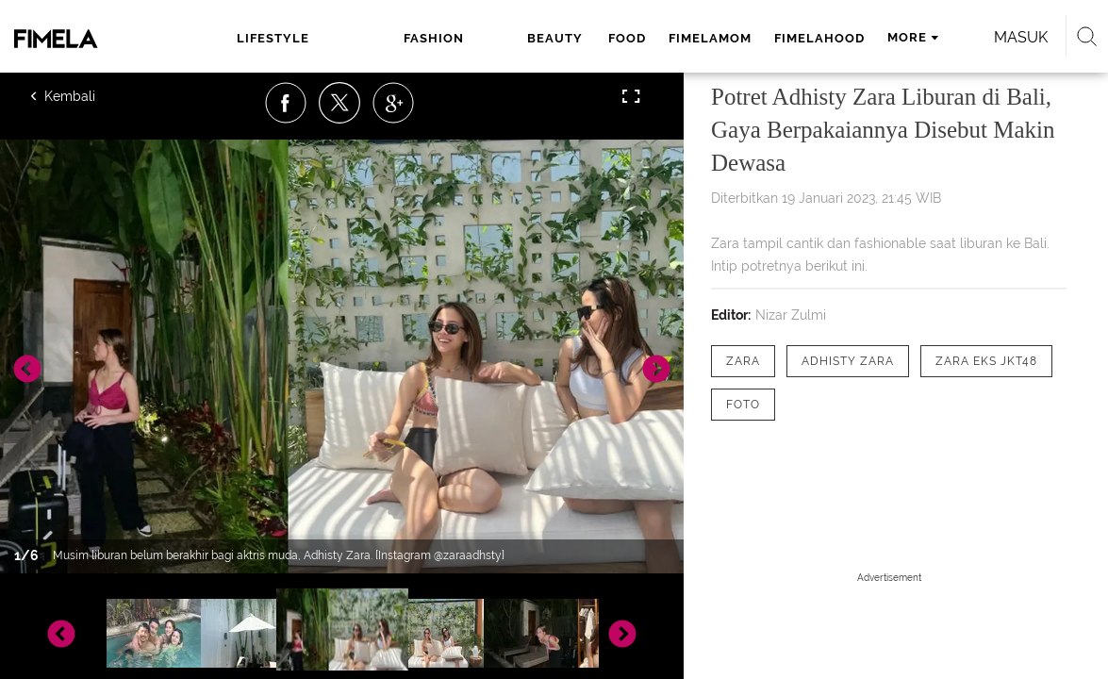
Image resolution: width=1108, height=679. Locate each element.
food (497, 38)
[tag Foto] (743, 404)
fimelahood (689, 38)
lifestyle (257, 38)
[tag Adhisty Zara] (847, 361)
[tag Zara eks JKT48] (986, 361)
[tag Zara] (743, 361)
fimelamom (579, 38)
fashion (347, 38)
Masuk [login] (987, 37)
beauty (427, 38)
